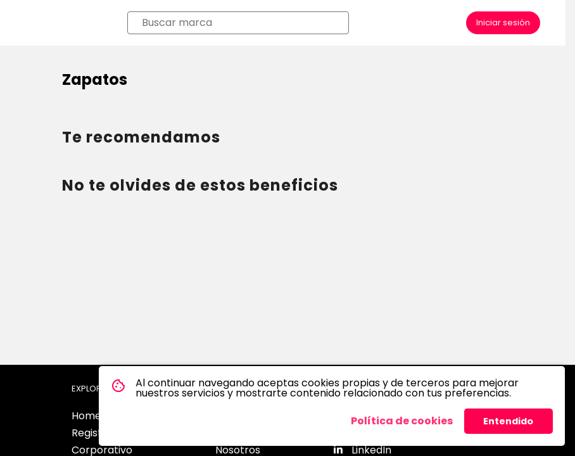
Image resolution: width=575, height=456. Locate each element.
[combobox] (242, 23)
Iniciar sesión (503, 22)
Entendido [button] (508, 421)
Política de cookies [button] (402, 421)
